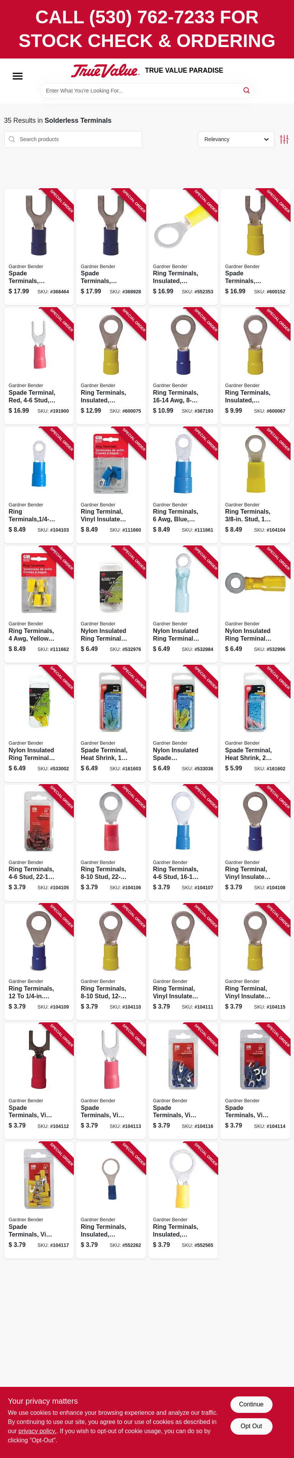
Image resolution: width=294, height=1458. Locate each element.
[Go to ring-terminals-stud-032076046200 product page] (255, 485)
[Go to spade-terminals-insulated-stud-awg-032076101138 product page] (39, 247)
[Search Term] (147, 90)
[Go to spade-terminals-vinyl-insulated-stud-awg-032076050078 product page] (39, 1200)
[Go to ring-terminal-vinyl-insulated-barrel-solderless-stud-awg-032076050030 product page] (255, 962)
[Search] (247, 90)
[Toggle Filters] (284, 139)
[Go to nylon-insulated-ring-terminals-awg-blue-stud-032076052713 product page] (183, 604)
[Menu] (18, 76)
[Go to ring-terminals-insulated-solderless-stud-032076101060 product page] (255, 366)
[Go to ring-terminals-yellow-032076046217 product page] (39, 604)
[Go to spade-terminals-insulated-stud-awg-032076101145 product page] (111, 247)
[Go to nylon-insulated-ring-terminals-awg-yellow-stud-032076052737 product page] (255, 604)
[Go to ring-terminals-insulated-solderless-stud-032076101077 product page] (111, 366)
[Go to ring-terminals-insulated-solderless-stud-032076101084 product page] (183, 247)
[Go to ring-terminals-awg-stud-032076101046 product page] (183, 366)
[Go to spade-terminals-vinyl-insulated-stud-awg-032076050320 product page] (111, 1081)
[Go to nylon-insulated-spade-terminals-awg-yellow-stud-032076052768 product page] (183, 724)
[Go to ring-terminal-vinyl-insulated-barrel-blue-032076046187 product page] (111, 485)
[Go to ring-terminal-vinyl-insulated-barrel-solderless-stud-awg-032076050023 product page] (183, 962)
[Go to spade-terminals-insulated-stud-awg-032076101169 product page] (255, 247)
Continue (251, 1404)
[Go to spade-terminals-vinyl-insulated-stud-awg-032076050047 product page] (39, 1081)
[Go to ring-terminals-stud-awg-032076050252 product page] (39, 843)
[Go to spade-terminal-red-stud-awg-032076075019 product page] (39, 366)
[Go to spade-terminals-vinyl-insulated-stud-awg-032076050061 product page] (255, 1081)
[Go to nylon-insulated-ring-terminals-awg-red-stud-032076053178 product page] (111, 604)
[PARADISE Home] (105, 71)
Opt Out (251, 1426)
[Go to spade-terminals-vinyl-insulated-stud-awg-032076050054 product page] (183, 1081)
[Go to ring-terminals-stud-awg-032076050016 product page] (111, 962)
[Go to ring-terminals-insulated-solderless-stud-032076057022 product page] (183, 1200)
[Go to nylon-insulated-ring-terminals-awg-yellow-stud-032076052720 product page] (39, 724)
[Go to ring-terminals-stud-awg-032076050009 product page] (39, 962)
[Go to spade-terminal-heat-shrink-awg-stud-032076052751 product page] (111, 724)
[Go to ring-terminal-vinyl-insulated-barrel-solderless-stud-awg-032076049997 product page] (255, 843)
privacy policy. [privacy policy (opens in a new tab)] (37, 1431)
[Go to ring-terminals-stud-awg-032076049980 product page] (183, 843)
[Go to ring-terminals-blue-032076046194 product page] (183, 485)
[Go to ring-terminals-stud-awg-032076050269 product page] (111, 843)
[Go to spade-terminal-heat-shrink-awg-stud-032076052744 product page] (255, 724)
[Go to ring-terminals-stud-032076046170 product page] (39, 485)
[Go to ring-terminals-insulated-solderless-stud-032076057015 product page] (111, 1200)
